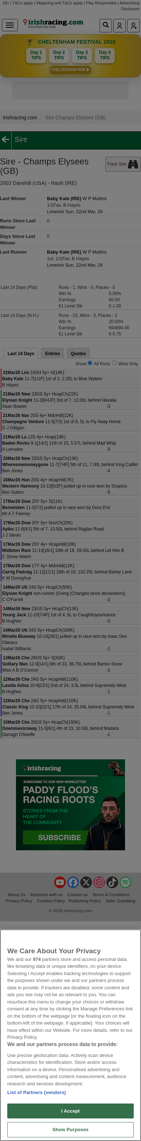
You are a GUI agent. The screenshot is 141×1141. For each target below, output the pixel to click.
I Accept (70, 1111)
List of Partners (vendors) (36, 1092)
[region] (70, 1035)
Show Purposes (70, 1129)
